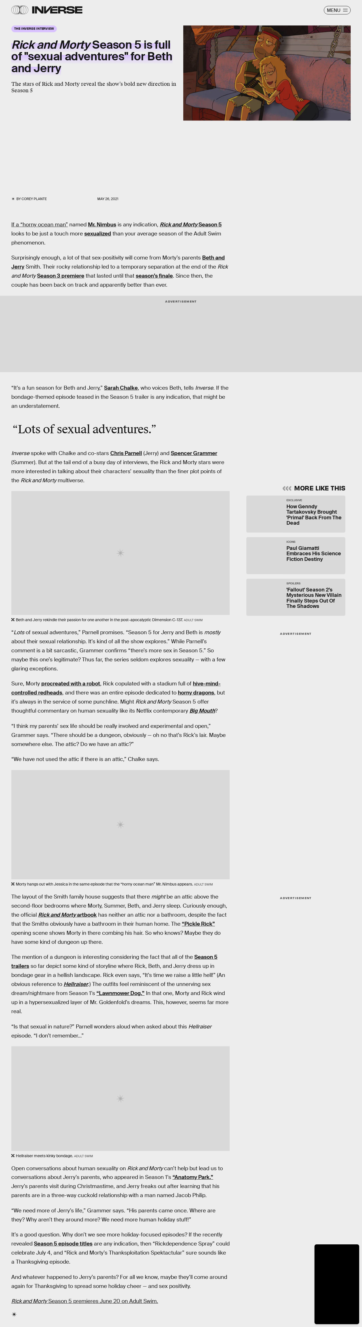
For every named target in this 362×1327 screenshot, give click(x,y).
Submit (318, 456)
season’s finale (154, 275)
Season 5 (191, 224)
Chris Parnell (126, 453)
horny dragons (196, 692)
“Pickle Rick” (198, 923)
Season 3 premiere (60, 275)
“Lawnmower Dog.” (120, 993)
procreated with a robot (70, 683)
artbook (67, 914)
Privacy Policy (304, 443)
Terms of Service (272, 443)
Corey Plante (34, 199)
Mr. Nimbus (102, 224)
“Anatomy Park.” (193, 1177)
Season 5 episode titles (63, 1243)
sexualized (97, 233)
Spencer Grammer (194, 453)
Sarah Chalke (121, 387)
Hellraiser (76, 984)
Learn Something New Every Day (281, 394)
